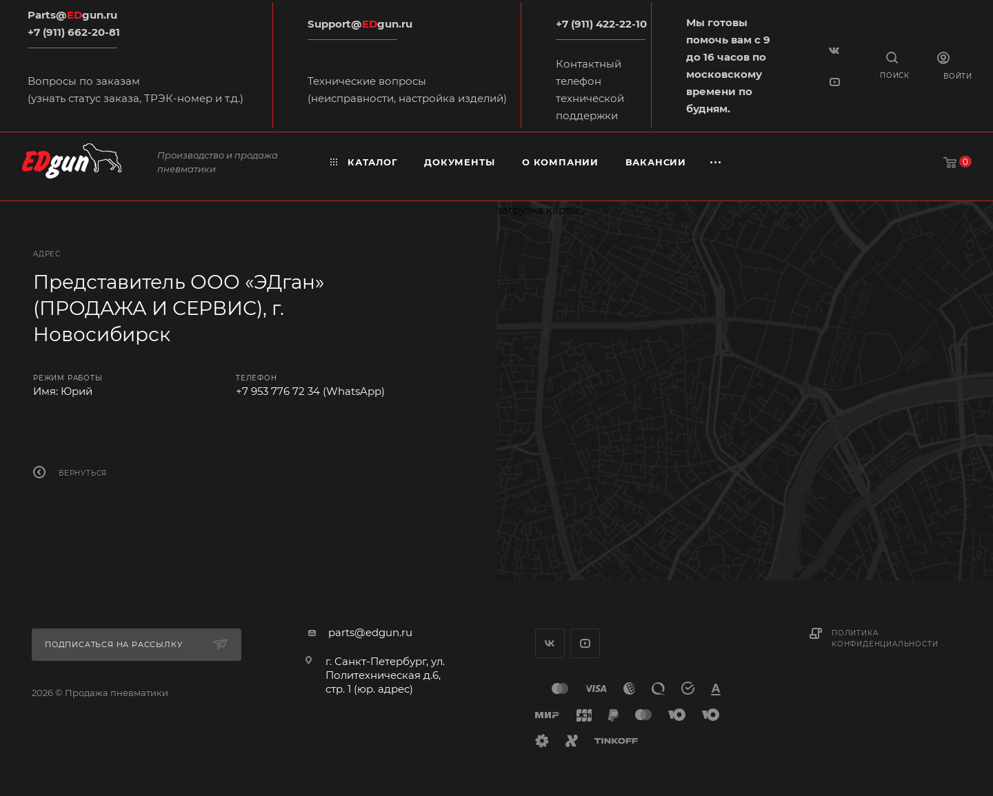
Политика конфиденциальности (885, 639)
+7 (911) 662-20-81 (74, 32)
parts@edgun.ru (370, 632)
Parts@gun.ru (72, 14)
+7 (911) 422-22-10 (601, 23)
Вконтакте (550, 643)
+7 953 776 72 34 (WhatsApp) (310, 391)
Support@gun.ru (360, 23)
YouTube (585, 643)
